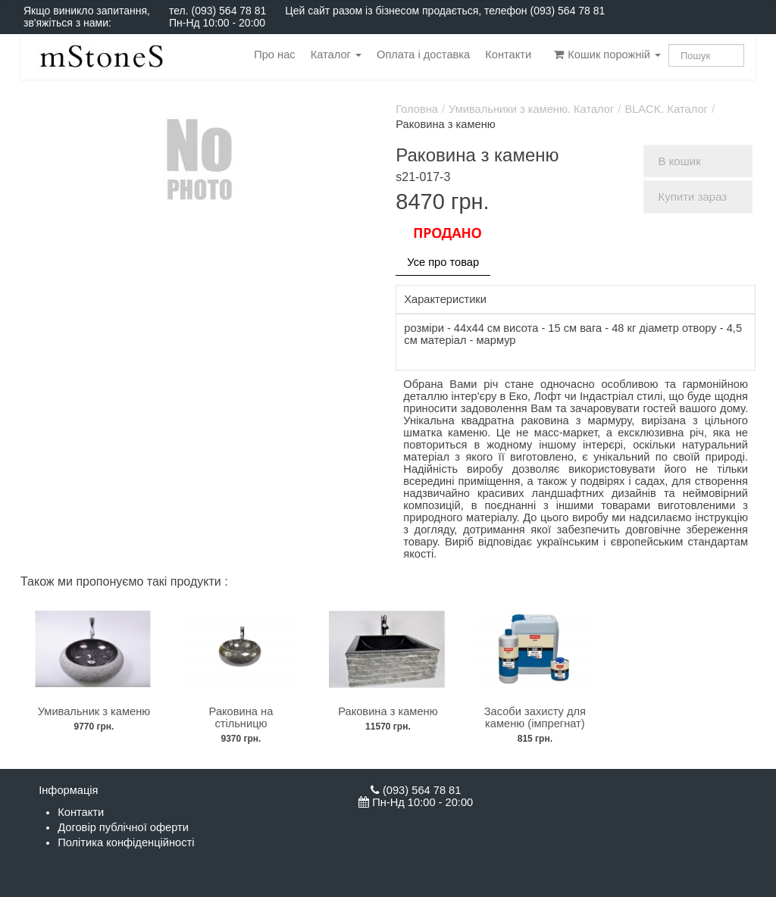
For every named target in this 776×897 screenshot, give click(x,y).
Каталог (336, 54)
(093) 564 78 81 (228, 11)
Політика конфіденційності (126, 842)
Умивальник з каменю (94, 711)
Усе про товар (443, 262)
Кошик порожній (607, 54)
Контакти (508, 54)
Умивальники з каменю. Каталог (531, 109)
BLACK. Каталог (666, 109)
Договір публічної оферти (123, 827)
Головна (417, 109)
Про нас (274, 54)
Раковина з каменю (387, 711)
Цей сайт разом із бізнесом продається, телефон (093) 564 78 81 (445, 11)
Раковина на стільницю (241, 717)
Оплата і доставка (423, 54)
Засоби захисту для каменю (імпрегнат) (535, 717)
